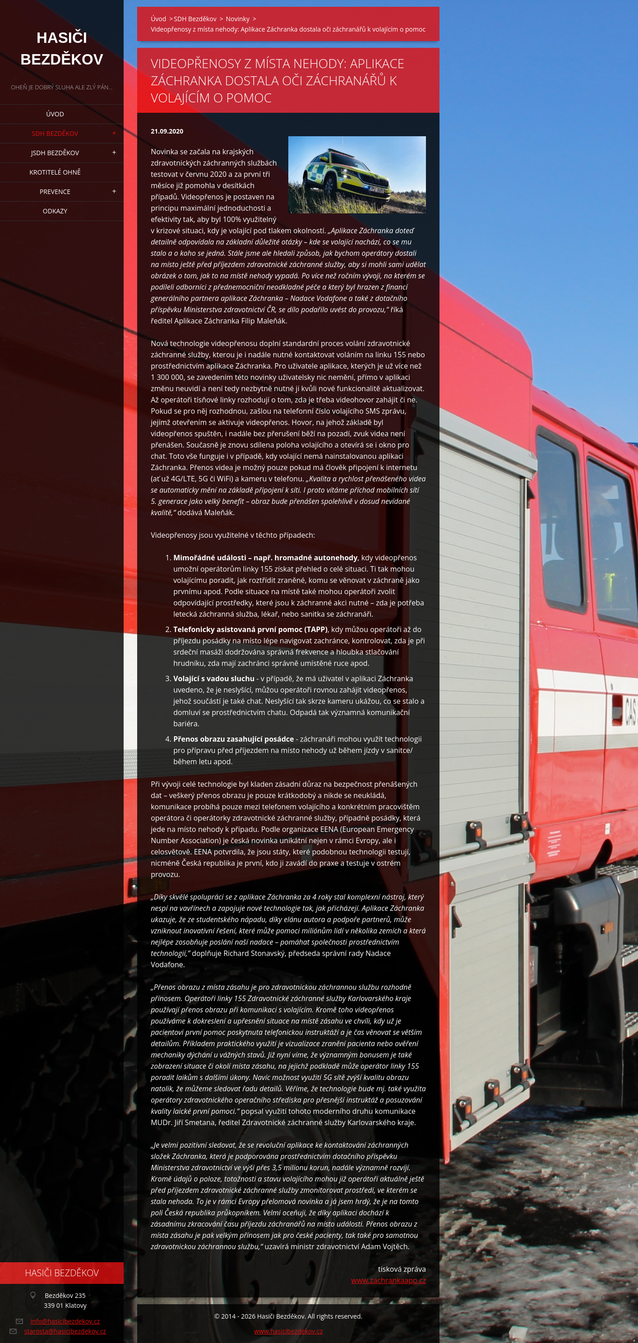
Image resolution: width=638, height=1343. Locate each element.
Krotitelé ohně (54, 172)
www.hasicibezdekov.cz (288, 1331)
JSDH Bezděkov (55, 152)
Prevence (55, 191)
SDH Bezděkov (55, 133)
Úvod (55, 114)
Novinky (237, 18)
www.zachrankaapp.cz (388, 1280)
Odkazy (55, 211)
